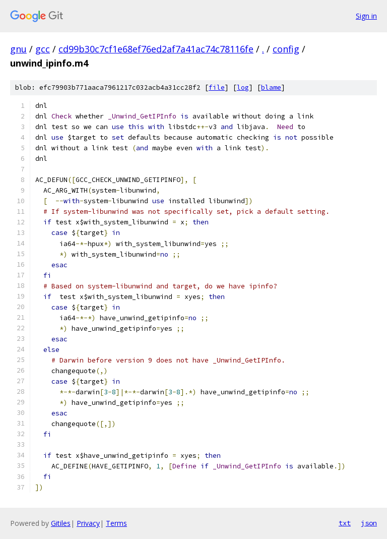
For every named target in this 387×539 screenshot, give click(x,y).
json (369, 522)
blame (271, 87)
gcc (42, 49)
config (286, 49)
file (217, 87)
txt (345, 522)
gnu (18, 49)
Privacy (88, 523)
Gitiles (61, 523)
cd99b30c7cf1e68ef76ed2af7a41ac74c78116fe (155, 49)
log (243, 87)
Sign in (366, 16)
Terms (116, 523)
